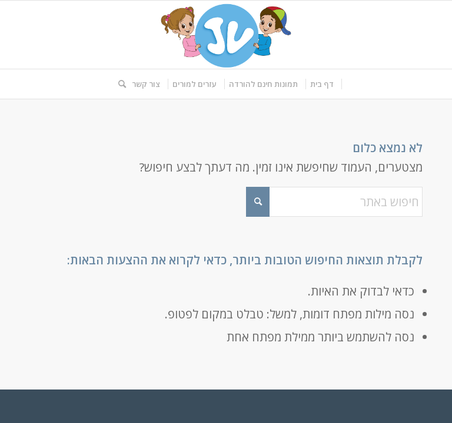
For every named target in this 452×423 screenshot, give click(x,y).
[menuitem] (322, 84)
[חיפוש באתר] (119, 84)
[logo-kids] (226, 35)
